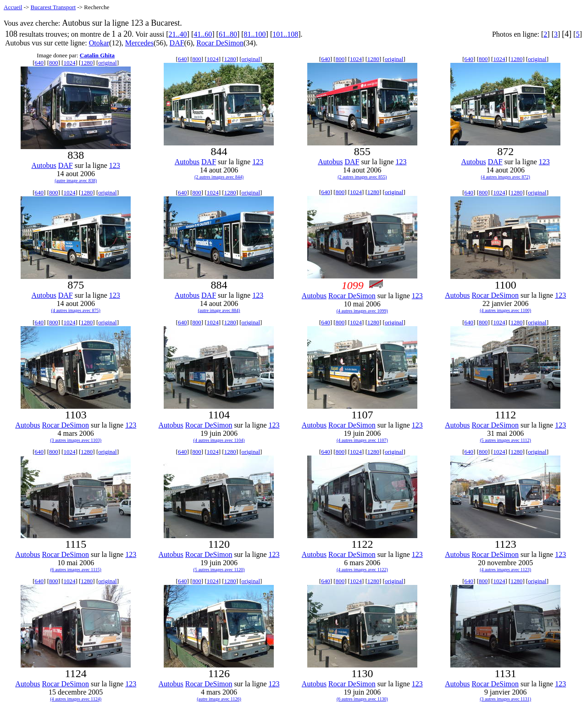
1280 (87, 62)
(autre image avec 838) (76, 180)
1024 (69, 62)
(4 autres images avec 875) (75, 310)
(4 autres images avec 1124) (75, 698)
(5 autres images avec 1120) (219, 569)
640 (39, 62)
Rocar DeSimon (220, 43)
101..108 (285, 34)
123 (114, 165)
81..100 (255, 34)
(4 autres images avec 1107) (362, 440)
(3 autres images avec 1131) (505, 698)
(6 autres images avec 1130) (362, 698)
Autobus (43, 165)
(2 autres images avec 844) (219, 176)
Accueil (13, 7)
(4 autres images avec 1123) (505, 569)
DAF (177, 43)
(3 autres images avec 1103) (75, 440)
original (107, 62)
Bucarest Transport (53, 7)
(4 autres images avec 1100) (505, 310)
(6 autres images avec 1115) (75, 569)
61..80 (228, 34)
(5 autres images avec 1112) (505, 440)
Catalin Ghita (97, 55)
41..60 (203, 34)
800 (53, 62)
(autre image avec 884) (219, 310)
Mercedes (139, 43)
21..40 (178, 34)
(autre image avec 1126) (219, 698)
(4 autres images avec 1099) (362, 310)
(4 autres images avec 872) (505, 176)
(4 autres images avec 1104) (219, 440)
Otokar (99, 43)
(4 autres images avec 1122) (362, 569)
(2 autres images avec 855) (362, 176)
